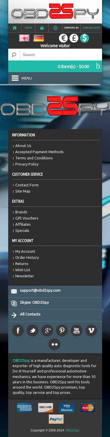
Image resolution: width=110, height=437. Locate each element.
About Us (23, 146)
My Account (25, 251)
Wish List (22, 270)
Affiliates (23, 224)
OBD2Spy (21, 360)
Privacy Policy (26, 164)
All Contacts (30, 314)
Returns (21, 263)
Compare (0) (71, 27)
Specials (22, 230)
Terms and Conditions (34, 158)
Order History (27, 257)
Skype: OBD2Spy (34, 302)
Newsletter (24, 276)
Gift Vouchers (26, 218)
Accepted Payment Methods (39, 152)
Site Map (23, 191)
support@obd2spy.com (40, 290)
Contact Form (27, 185)
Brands (21, 212)
